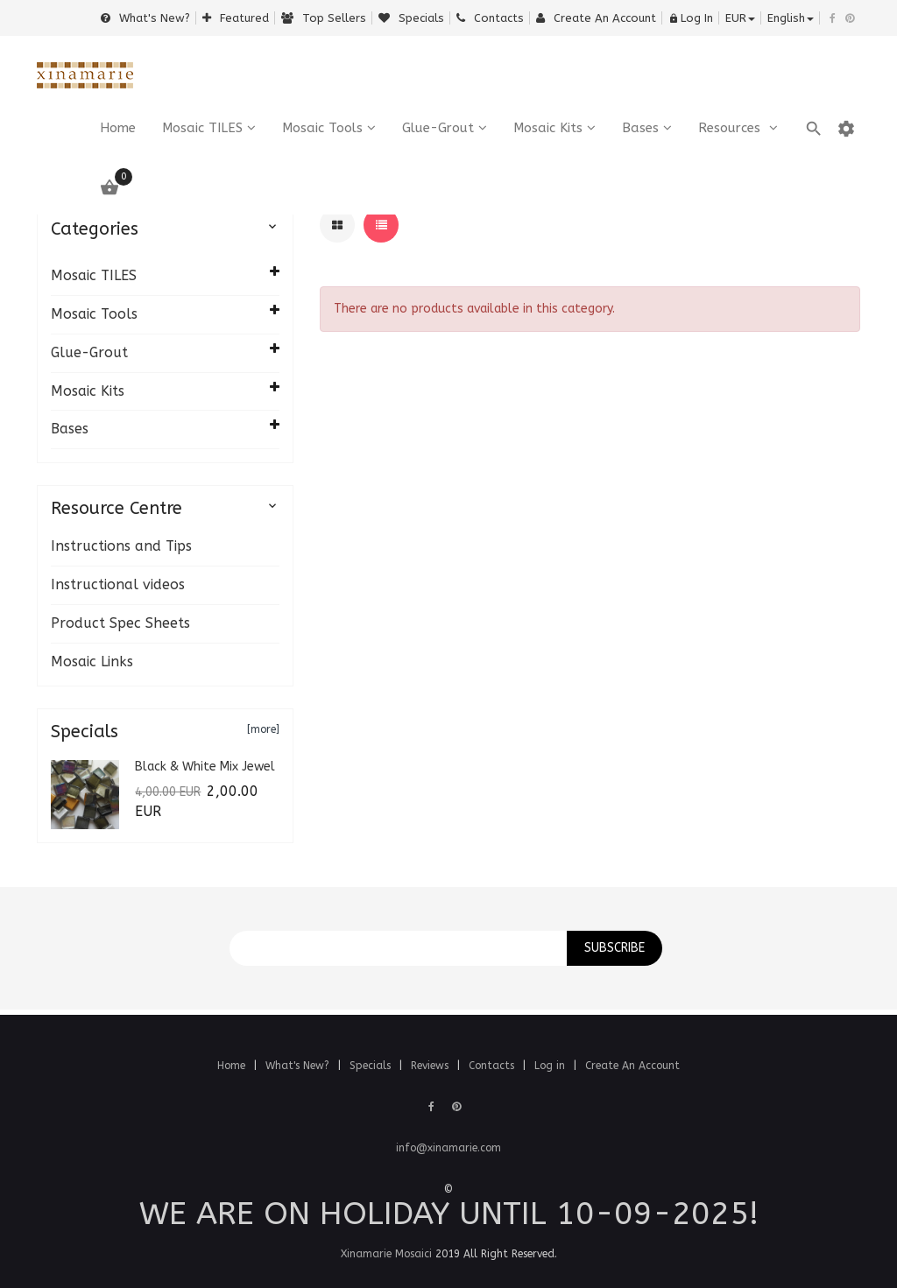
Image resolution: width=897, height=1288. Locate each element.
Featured (235, 18)
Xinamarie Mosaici (386, 1254)
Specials (411, 18)
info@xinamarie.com (448, 1148)
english (790, 18)
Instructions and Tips (121, 546)
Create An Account (632, 1065)
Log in (551, 1065)
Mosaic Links (92, 661)
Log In (690, 18)
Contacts (490, 18)
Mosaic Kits (548, 128)
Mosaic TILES (202, 128)
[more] (263, 729)
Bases (640, 128)
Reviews (431, 1065)
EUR (740, 18)
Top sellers (323, 18)
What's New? (145, 18)
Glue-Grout (438, 128)
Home (233, 1065)
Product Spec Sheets (120, 623)
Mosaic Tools (322, 128)
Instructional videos (118, 584)
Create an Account (596, 18)
